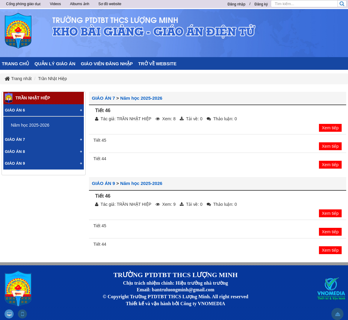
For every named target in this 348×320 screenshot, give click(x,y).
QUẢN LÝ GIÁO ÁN (54, 63)
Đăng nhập (236, 4)
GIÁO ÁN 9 (103, 183)
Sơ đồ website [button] (109, 4)
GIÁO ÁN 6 (15, 110)
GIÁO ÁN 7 (103, 98)
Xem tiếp (330, 127)
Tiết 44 (100, 158)
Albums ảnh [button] (79, 4)
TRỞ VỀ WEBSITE (157, 63)
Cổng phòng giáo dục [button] (23, 4)
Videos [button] (55, 4)
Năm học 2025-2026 (141, 98)
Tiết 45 (100, 140)
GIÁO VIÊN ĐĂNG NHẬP (107, 63)
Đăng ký (261, 4)
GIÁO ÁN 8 (15, 151)
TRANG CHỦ (15, 63)
